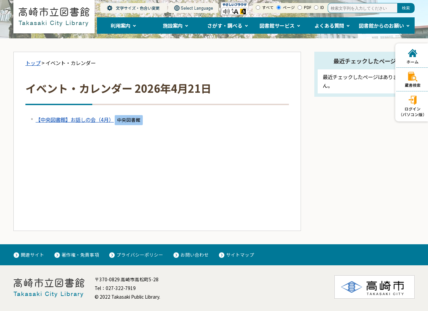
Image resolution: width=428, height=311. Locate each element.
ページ (289, 7)
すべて (268, 7)
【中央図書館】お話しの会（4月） (74, 119)
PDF (307, 7)
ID (322, 7)
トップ (32, 62)
